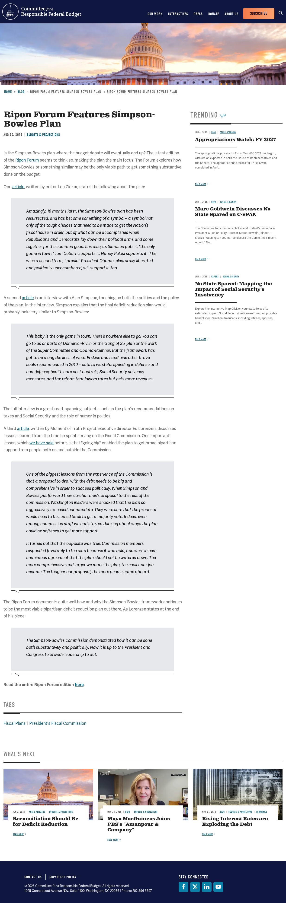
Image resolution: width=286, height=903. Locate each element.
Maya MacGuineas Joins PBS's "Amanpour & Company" (138, 824)
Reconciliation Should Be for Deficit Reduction (45, 822)
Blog (21, 92)
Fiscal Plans (14, 723)
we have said (41, 442)
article (18, 186)
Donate (213, 14)
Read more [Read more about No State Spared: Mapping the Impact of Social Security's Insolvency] (200, 339)
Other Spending (228, 132)
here (79, 684)
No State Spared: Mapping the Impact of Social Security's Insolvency (233, 289)
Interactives (178, 14)
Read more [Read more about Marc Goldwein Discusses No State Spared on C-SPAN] (200, 259)
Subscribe (258, 13)
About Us (231, 14)
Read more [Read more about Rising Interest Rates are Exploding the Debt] (207, 834)
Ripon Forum (27, 160)
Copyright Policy (63, 877)
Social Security (228, 201)
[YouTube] (218, 887)
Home (8, 92)
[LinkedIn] (207, 887)
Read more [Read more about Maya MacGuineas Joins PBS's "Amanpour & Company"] (113, 839)
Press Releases (37, 811)
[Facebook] (183, 887)
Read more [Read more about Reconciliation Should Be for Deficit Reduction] (18, 834)
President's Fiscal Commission (57, 723)
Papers (215, 276)
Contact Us (33, 877)
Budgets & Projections (43, 135)
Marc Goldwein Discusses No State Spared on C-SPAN (232, 212)
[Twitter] (195, 887)
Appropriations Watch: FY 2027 (235, 140)
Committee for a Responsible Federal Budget (41, 11)
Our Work (155, 14)
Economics (261, 811)
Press (198, 14)
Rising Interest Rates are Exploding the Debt (235, 822)
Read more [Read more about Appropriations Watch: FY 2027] (200, 184)
